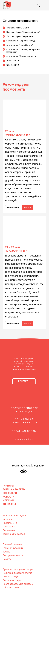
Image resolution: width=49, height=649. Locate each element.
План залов (9, 526)
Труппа (6, 551)
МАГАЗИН (8, 500)
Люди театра (9, 540)
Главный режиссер (13, 544)
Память (7, 559)
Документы (9, 530)
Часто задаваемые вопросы (18, 584)
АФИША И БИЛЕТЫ (14, 489)
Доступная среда (12, 580)
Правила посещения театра (18, 569)
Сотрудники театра (13, 555)
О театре (7, 511)
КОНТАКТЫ (9, 504)
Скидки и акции (11, 576)
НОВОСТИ (8, 496)
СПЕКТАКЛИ (10, 493)
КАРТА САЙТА (24, 440)
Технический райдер (14, 534)
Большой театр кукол (14, 515)
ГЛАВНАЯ (8, 485)
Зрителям (7, 565)
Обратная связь (11, 587)
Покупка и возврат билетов (17, 573)
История (7, 519)
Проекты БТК (10, 523)
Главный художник (13, 548)
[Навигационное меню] (44, 5)
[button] (38, 5)
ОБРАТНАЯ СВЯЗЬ (24, 431)
